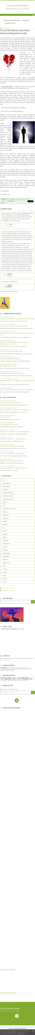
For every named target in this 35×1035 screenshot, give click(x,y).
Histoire (5, 521)
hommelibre (4, 358)
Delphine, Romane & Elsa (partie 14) (12, 20)
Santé (4, 566)
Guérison (5, 518)
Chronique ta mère (8, 499)
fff (11, 199)
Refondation (6, 556)
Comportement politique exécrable (23, 318)
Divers (4, 502)
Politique (5, 550)
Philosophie (6, 543)
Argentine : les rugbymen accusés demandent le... (15, 431)
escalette (15, 199)
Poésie (5, 547)
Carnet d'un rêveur (8, 496)
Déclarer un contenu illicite (13, 1028)
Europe (5, 512)
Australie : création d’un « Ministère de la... (13, 439)
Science (5, 569)
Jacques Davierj (5, 318)
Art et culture (6, 483)
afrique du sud (22, 199)
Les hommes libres (17, 5)
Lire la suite (6, 660)
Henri (1, 326)
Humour (5, 524)
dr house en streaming (8, 285)
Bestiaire (5, 489)
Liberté (5, 531)
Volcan (5, 582)
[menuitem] (13, 20)
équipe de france (21, 198)
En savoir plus (20, 1033)
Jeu (4, 528)
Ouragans (5, 540)
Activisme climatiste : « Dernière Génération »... (14, 468)
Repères (5, 559)
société (5, 572)
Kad (11, 224)
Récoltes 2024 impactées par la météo (12, 446)
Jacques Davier (5, 351)
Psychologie (6, 553)
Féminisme (6, 515)
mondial (28, 198)
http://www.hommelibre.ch (8, 992)
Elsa (4, 505)
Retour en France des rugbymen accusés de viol (15, 410)
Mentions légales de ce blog (22, 1028)
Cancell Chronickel (8, 493)
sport (4, 575)
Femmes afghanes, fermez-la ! (15, 373)
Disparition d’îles (17, 351)
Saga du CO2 (6, 563)
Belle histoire (6, 486)
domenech (3, 199)
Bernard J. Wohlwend (6, 342)
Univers (5, 578)
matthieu (9, 273)
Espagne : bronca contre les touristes (11, 460)
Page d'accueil (25, 20)
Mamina (5, 534)
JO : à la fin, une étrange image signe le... (12, 453)
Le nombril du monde (10, 23)
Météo (4, 537)
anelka (8, 199)
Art (3, 480)
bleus (15, 198)
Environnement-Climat (9, 508)
